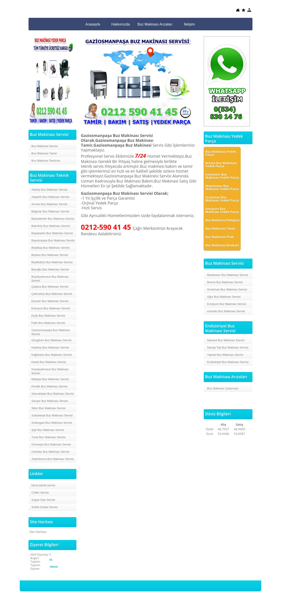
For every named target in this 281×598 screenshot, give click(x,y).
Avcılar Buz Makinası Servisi (49, 204)
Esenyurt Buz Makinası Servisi (50, 308)
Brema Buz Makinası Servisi (225, 282)
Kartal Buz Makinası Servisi (48, 362)
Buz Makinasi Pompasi (222, 220)
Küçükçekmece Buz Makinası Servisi (50, 371)
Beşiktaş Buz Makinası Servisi (50, 247)
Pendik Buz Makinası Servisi (49, 386)
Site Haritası (38, 532)
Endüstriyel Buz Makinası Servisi (228, 362)
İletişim (189, 24)
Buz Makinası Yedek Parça (220, 153)
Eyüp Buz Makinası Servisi (48, 315)
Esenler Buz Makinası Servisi (49, 301)
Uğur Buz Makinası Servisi (223, 296)
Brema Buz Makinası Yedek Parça (220, 164)
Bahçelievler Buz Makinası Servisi (52, 218)
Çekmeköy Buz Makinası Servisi (51, 293)
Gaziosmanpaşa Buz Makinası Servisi (50, 332)
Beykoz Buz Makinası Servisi (49, 255)
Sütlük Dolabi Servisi (44, 507)
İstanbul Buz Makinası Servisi (225, 340)
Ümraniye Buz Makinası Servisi (51, 444)
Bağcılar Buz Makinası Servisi (50, 211)
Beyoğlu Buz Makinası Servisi (50, 269)
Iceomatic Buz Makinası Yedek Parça (222, 176)
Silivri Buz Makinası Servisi (48, 408)
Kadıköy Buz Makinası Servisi (50, 347)
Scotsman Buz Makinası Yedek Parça (222, 198)
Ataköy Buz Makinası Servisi (49, 189)
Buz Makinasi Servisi (44, 146)
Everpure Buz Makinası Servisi (226, 304)
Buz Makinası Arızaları (154, 24)
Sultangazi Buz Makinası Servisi (51, 422)
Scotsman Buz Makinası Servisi (227, 289)
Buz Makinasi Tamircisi (45, 160)
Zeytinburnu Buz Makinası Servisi (52, 459)
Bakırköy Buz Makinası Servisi (50, 226)
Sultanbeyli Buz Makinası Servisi (52, 415)
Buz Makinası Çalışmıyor (223, 388)
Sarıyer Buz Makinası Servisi (49, 401)
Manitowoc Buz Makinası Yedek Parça (222, 187)
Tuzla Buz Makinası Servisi (48, 437)
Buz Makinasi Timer (220, 228)
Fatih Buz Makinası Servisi (48, 323)
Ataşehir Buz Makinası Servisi (50, 197)
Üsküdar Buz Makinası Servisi (50, 451)
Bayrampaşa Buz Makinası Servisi (53, 240)
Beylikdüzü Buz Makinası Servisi (51, 262)
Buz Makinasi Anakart (222, 245)
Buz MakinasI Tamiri (44, 153)
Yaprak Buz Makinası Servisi (225, 354)
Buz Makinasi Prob (219, 237)
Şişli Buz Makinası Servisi (47, 430)
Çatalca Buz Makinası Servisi (49, 286)
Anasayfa (92, 24)
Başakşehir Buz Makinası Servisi (52, 233)
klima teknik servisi (43, 485)
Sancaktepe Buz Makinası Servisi (52, 393)
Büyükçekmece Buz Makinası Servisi (50, 278)
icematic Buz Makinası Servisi (226, 311)
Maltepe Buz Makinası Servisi (50, 379)
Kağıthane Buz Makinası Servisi (51, 354)
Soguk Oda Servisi (43, 499)
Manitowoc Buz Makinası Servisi (227, 275)
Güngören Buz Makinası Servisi (51, 340)
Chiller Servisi (40, 492)
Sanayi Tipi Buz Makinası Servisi (227, 347)
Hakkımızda (120, 24)
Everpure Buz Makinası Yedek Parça (222, 210)
